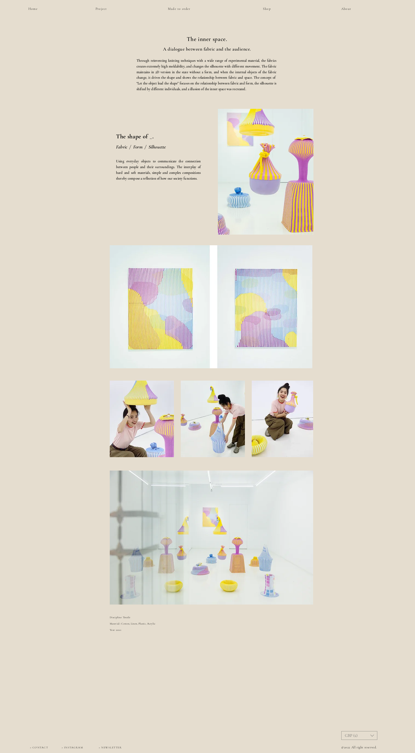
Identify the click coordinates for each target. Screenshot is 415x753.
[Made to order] (180, 8)
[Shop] (278, 9)
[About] (353, 8)
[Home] (40, 8)
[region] (288, 20)
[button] (359, 735)
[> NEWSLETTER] (110, 747)
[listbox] (359, 735)
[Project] (108, 8)
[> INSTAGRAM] (72, 747)
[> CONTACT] (39, 747)
